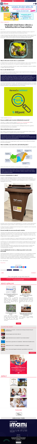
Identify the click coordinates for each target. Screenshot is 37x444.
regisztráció (9, 270)
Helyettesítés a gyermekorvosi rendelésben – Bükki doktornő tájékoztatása (20, 341)
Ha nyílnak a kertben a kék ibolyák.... (11, 313)
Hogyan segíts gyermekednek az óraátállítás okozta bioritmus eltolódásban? (26, 314)
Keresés (34, 3)
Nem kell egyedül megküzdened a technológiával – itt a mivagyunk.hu (11, 295)
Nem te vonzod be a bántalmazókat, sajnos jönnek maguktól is (26, 295)
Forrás (1, 262)
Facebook (36, 3)
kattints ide (9, 117)
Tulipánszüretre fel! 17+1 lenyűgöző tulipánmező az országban (17, 345)
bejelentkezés (16, 270)
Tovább (18, 323)
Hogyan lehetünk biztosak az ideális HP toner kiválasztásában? (17, 337)
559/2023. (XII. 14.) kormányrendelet (23, 122)
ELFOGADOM (18, 442)
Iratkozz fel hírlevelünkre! (18, 279)
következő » (33, 272)
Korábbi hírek (32, 352)
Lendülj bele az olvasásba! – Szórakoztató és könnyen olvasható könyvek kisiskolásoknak (19, 330)
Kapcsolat (18, 434)
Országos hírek (6, 22)
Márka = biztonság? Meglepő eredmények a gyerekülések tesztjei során (19, 349)
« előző (2, 272)
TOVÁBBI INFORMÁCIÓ (18, 440)
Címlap (1, 22)
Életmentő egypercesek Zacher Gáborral (13, 334)
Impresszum (18, 436)
